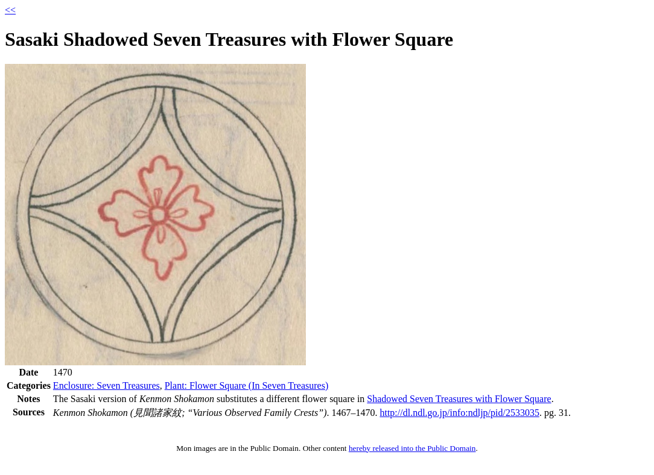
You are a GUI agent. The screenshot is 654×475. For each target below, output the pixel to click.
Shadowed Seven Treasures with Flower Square (459, 399)
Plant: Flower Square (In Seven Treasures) (247, 385)
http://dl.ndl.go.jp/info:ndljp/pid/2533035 (459, 412)
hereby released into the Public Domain (412, 448)
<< (10, 10)
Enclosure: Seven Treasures (106, 385)
